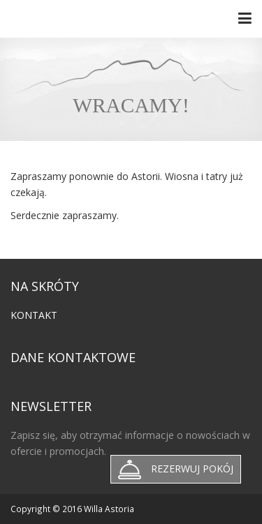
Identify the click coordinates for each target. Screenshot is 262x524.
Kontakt (33, 315)
